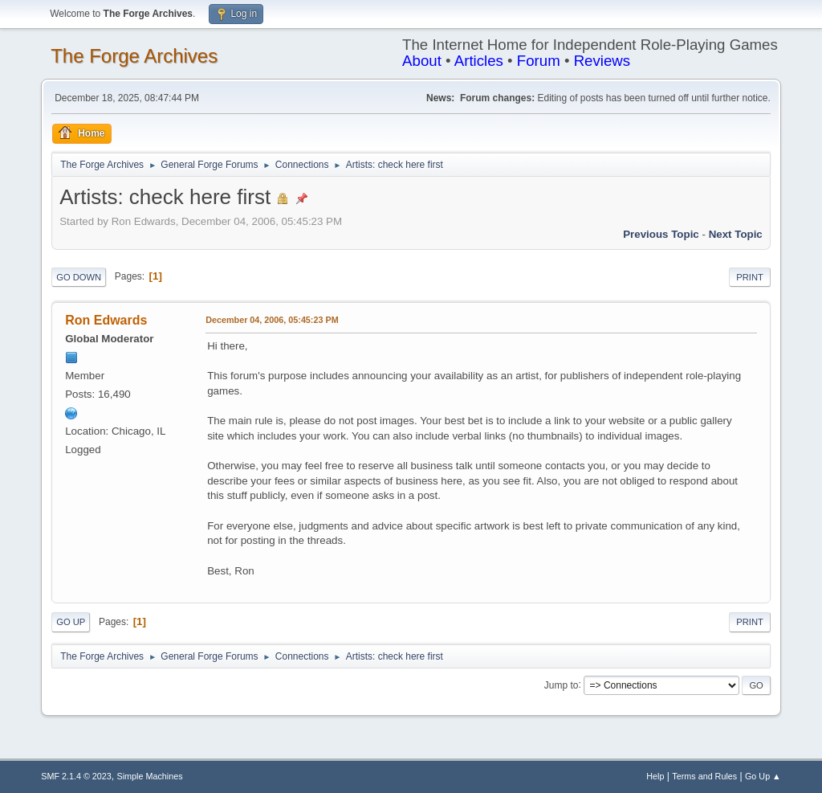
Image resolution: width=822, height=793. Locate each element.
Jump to (561, 684)
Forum (538, 60)
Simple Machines (150, 776)
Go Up (70, 622)
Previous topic (661, 234)
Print (749, 277)
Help (655, 776)
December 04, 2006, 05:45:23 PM (272, 320)
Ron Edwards (106, 320)
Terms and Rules (704, 776)
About (422, 60)
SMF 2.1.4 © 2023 (76, 776)
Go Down (78, 277)
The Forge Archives (134, 56)
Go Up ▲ (763, 776)
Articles (478, 60)
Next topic (736, 234)
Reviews (602, 60)
